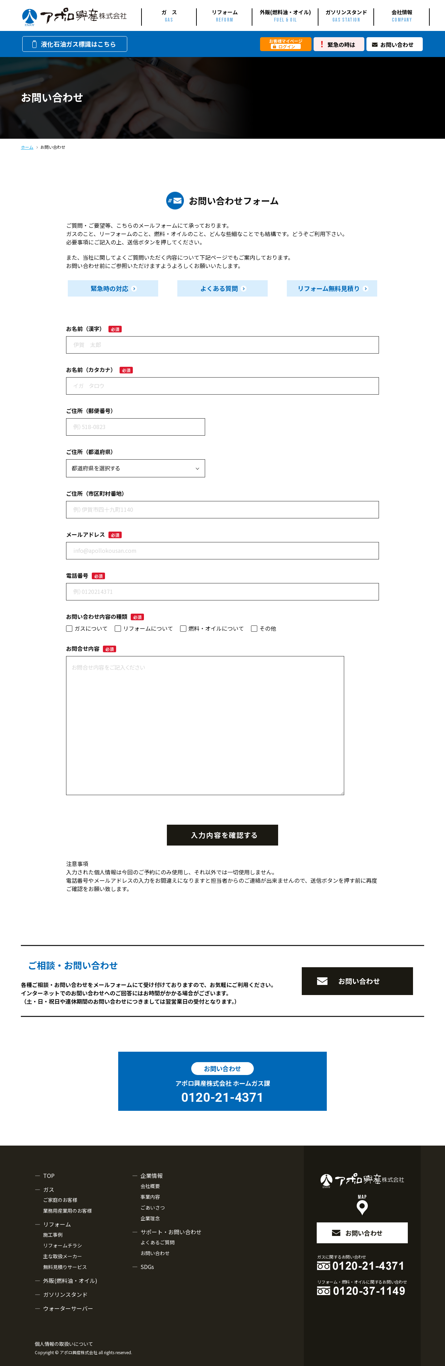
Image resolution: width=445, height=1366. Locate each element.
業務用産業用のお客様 (67, 1210)
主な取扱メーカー (62, 1256)
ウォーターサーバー (68, 1308)
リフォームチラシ (62, 1245)
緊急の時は (341, 44)
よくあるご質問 (157, 1242)
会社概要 (150, 1185)
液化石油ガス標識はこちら (73, 43)
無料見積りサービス (65, 1266)
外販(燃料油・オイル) (70, 1280)
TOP (49, 1175)
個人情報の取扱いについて (64, 1343)
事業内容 (150, 1196)
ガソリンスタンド (65, 1294)
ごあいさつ (152, 1207)
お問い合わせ (397, 44)
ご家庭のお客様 (60, 1199)
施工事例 (53, 1234)
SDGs (147, 1266)
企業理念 (150, 1218)
